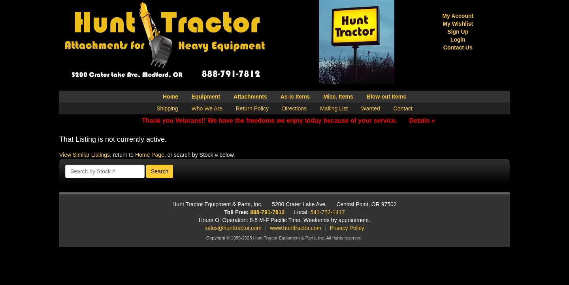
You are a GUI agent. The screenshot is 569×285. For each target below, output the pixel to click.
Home (170, 96)
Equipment (206, 96)
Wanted (370, 108)
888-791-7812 (267, 212)
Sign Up (457, 31)
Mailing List (334, 108)
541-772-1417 (328, 212)
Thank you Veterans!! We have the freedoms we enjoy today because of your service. (288, 120)
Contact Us (458, 47)
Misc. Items (338, 96)
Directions (294, 108)
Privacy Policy (347, 228)
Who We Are (207, 108)
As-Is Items (295, 96)
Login (457, 39)
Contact (403, 108)
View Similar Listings (84, 155)
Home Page (149, 155)
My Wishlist (458, 24)
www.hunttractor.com (295, 228)
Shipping (167, 108)
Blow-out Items (386, 96)
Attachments (250, 96)
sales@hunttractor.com (233, 228)
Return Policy (252, 108)
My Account (457, 16)
